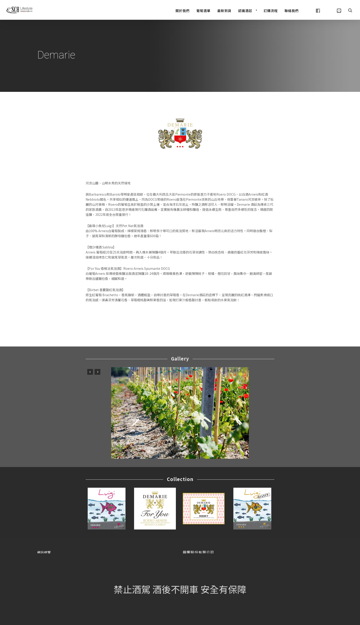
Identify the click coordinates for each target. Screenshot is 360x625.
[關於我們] (182, 10)
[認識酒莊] (247, 10)
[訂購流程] (270, 10)
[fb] (312, 10)
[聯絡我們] (291, 10)
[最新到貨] (224, 10)
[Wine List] (203, 10)
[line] (333, 10)
